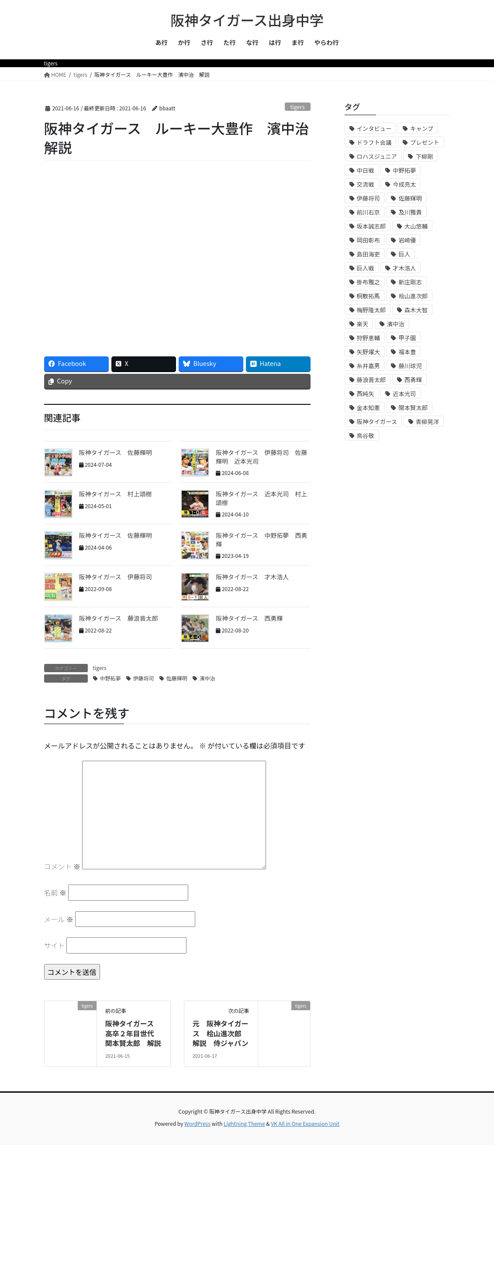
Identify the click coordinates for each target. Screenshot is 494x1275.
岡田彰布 (368, 240)
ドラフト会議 (374, 142)
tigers (297, 107)
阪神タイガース (377, 421)
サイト (54, 945)
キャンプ (421, 128)
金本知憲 (368, 407)
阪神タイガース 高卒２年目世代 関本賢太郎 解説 (133, 1033)
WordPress (197, 1123)
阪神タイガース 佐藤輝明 (115, 452)
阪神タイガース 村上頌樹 (115, 493)
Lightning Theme (244, 1123)
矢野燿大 (368, 352)
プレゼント (424, 142)
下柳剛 (424, 156)
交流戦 (365, 184)
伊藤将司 (143, 678)
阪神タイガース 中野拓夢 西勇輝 (261, 539)
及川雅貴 (409, 212)
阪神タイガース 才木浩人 (252, 576)
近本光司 (404, 394)
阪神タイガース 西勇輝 (249, 618)
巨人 (404, 254)
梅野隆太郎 (371, 310)
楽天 (363, 324)
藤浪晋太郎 (371, 380)
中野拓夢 (110, 678)
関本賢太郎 (413, 407)
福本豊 (407, 352)
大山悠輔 (416, 226)
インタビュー (374, 128)
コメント (62, 866)
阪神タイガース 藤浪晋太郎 (118, 618)
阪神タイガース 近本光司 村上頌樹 (261, 498)
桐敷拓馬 (368, 296)
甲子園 (407, 338)
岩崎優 (407, 240)
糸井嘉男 (368, 366)
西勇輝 (413, 380)
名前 (55, 892)
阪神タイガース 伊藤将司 (115, 576)
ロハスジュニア (377, 156)
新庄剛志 (409, 282)
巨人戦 (365, 268)
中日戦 (365, 170)
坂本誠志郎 (371, 226)
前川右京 (368, 212)
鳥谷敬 (365, 435)
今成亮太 (404, 184)
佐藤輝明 (176, 678)
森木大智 (416, 310)
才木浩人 (404, 268)
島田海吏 (368, 254)
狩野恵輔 (368, 338)
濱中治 (207, 678)
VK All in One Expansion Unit (305, 1123)
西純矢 (365, 394)
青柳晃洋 (427, 421)
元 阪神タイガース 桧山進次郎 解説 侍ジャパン (221, 1033)
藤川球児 (409, 366)
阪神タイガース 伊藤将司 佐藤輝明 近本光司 (261, 456)
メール (59, 919)
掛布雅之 (368, 282)
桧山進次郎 (413, 296)
